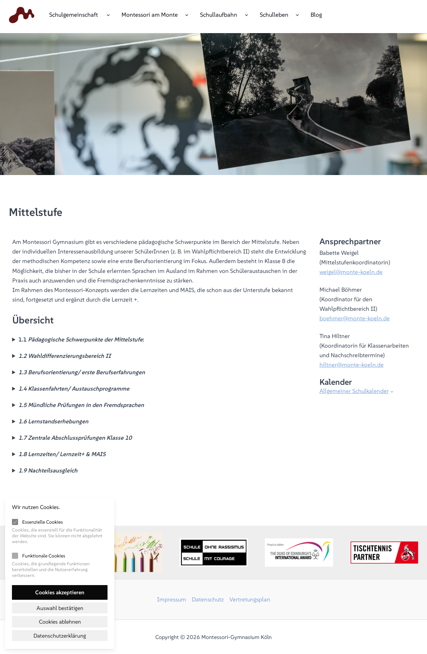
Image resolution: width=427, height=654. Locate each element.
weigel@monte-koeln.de (351, 272)
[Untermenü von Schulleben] (297, 14)
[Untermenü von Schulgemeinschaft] (108, 14)
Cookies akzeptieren (59, 592)
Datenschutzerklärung (59, 635)
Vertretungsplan (249, 599)
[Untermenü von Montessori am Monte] (186, 14)
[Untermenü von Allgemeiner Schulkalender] (392, 391)
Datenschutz (208, 599)
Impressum (171, 599)
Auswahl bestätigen (60, 608)
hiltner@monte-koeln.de (351, 364)
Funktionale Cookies (43, 556)
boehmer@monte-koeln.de (354, 318)
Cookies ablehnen (60, 621)
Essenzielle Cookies (42, 522)
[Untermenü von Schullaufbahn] (246, 14)
